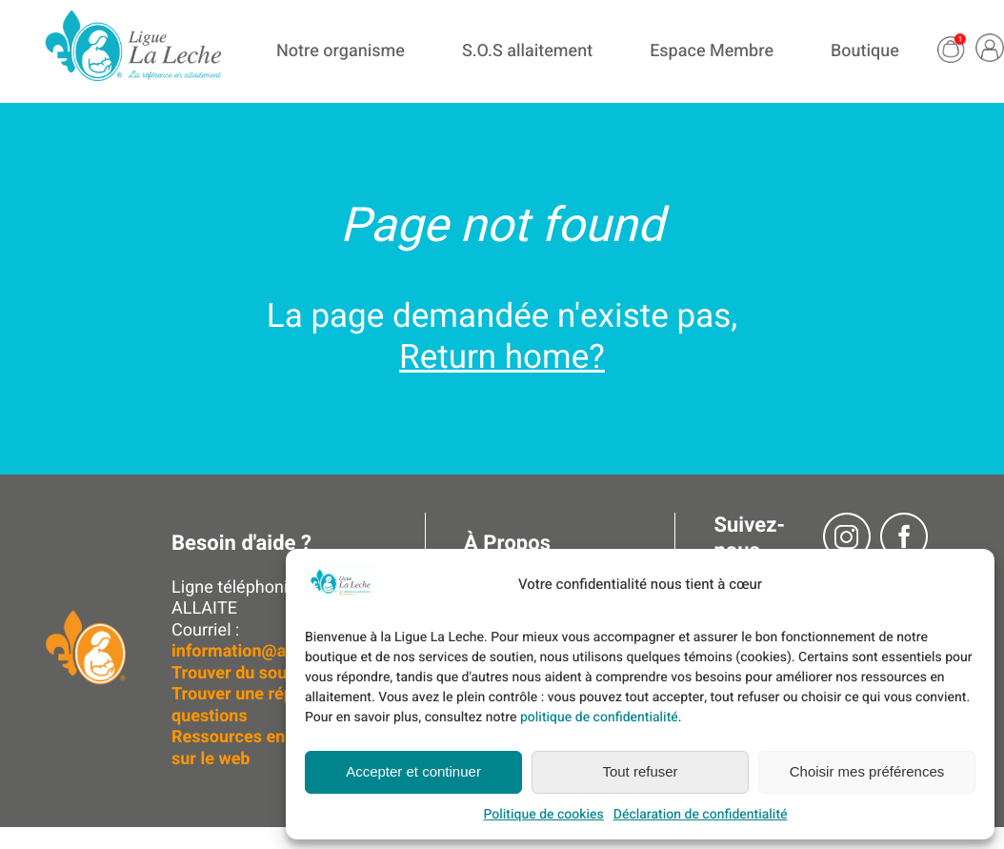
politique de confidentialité (599, 717)
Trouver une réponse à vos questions (273, 705)
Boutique (865, 51)
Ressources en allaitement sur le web (273, 748)
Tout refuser (639, 771)
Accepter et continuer (413, 771)
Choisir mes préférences (867, 771)
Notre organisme (340, 51)
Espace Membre (711, 51)
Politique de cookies (543, 814)
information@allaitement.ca (279, 651)
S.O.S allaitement (527, 51)
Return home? (502, 357)
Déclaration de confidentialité (700, 814)
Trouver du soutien (246, 673)
